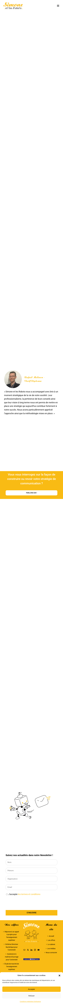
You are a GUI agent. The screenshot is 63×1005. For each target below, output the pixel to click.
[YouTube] (38, 950)
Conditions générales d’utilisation (30, 1001)
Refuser (31, 996)
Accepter (31, 989)
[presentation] (23, 903)
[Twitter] (28, 950)
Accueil (51, 936)
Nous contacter (51, 952)
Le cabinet (51, 944)
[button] (59, 975)
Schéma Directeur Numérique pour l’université (11, 947)
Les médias (51, 948)
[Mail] (24, 950)
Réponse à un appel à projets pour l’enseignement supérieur (12, 936)
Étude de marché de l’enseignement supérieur (11, 966)
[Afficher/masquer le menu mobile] (58, 6)
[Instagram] (35, 950)
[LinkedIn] (31, 950)
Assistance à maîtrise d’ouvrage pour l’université (11, 957)
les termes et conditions (29, 894)
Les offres (51, 940)
